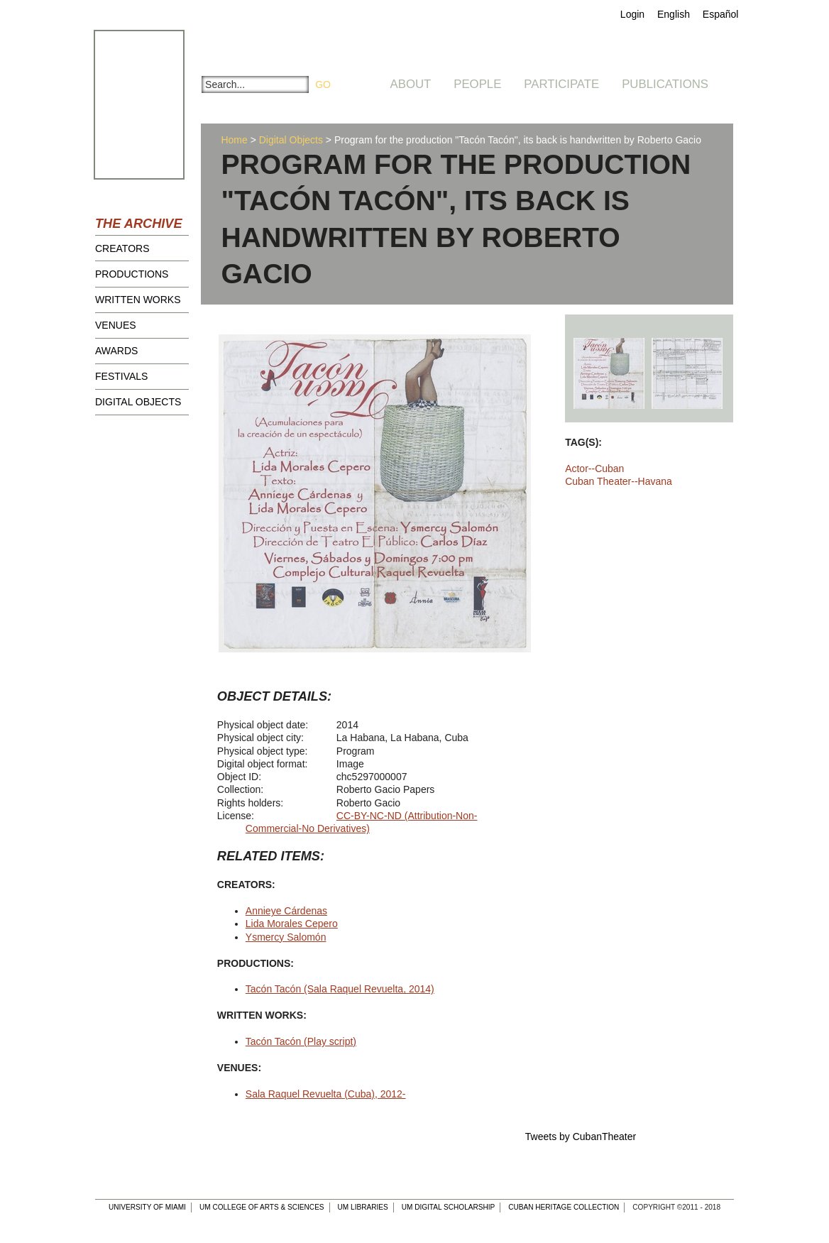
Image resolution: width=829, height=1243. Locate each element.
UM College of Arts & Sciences (261, 1207)
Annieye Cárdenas (286, 910)
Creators (122, 248)
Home (234, 140)
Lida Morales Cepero (292, 923)
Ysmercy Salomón (286, 937)
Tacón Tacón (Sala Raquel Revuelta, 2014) (340, 989)
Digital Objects (138, 401)
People (477, 84)
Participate (561, 84)
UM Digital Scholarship (448, 1207)
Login (632, 14)
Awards (116, 350)
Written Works (138, 299)
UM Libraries (363, 1207)
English (673, 14)
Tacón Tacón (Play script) (301, 1041)
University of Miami (147, 1207)
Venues (115, 325)
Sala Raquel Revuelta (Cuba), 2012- (326, 1094)
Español (721, 14)
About (411, 84)
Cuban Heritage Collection (563, 1207)
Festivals (121, 376)
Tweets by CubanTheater (580, 1136)
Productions (131, 274)
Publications (665, 84)
